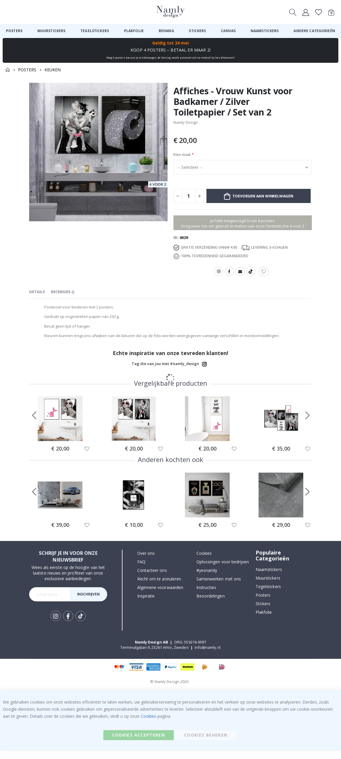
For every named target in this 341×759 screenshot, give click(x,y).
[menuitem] (14, 31)
